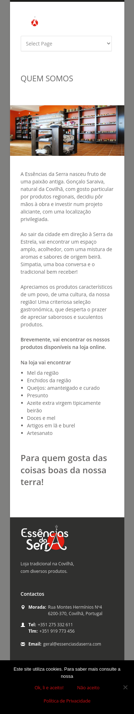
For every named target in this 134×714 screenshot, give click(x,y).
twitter (102, 25)
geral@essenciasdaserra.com (72, 644)
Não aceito (88, 687)
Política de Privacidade (67, 701)
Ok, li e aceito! (49, 687)
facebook (92, 25)
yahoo (112, 25)
